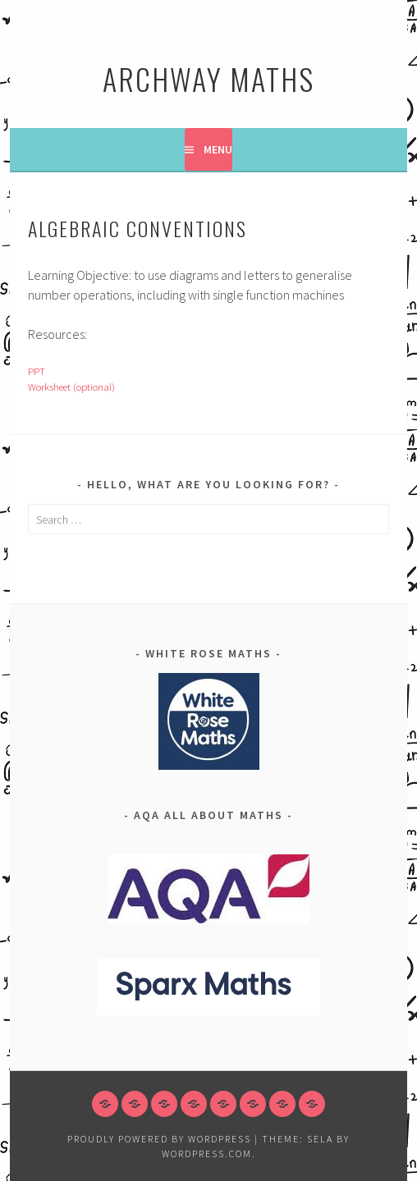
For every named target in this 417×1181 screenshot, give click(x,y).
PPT (36, 371)
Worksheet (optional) (71, 386)
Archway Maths (208, 78)
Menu (218, 149)
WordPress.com (207, 1153)
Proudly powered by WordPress (159, 1139)
